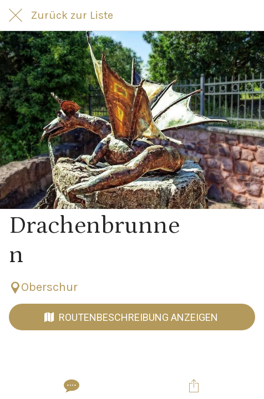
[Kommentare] (70, 385)
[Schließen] (15, 15)
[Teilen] (193, 385)
